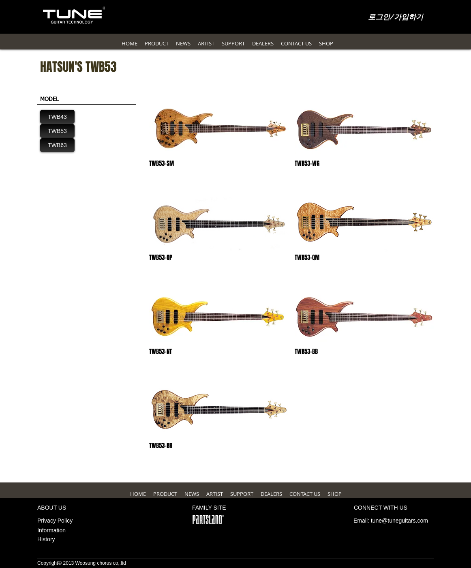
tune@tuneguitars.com (399, 520)
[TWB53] (57, 131)
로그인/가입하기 (396, 17)
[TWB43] (57, 117)
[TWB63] (57, 145)
